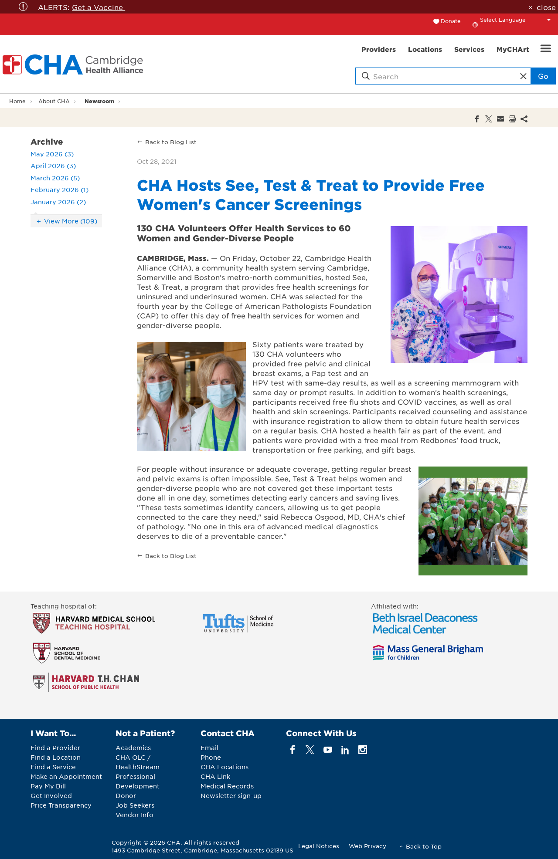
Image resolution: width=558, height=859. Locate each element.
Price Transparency (61, 805)
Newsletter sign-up (231, 795)
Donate (451, 20)
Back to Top (424, 846)
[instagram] (363, 750)
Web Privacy (367, 845)
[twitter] (310, 750)
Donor (126, 795)
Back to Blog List (171, 141)
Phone (211, 757)
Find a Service (53, 767)
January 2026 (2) (58, 202)
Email (209, 747)
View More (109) (70, 221)
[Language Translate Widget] (518, 20)
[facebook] (292, 750)
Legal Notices (318, 845)
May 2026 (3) (52, 154)
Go (543, 75)
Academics (133, 747)
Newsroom (99, 101)
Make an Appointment (66, 776)
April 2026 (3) (53, 165)
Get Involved (51, 795)
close (546, 7)
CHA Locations (224, 767)
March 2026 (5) (55, 178)
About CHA (54, 101)
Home (17, 101)
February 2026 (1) (59, 189)
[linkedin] (345, 750)
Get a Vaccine (98, 7)
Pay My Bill (48, 786)
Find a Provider (55, 747)
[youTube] (327, 750)
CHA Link (215, 776)
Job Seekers (135, 805)
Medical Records (227, 786)
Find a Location (56, 757)
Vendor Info (134, 814)
